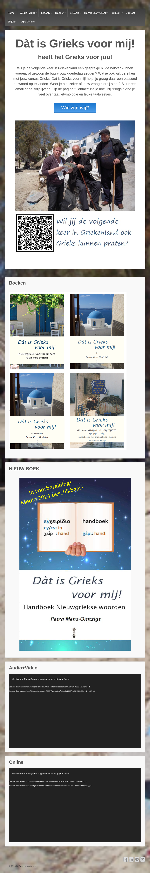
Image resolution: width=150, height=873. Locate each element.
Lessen (45, 12)
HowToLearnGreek (95, 12)
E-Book (74, 12)
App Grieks (28, 21)
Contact (130, 12)
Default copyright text (26, 866)
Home (11, 12)
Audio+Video (28, 12)
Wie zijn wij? (75, 107)
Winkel (116, 12)
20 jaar (12, 21)
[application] (75, 711)
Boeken (59, 12)
